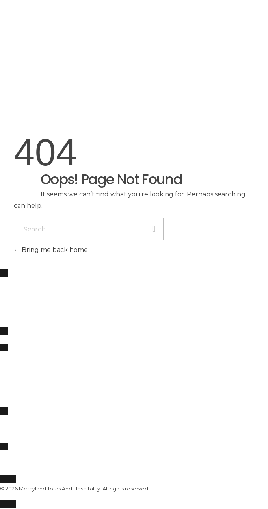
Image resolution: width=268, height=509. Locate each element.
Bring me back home (51, 250)
